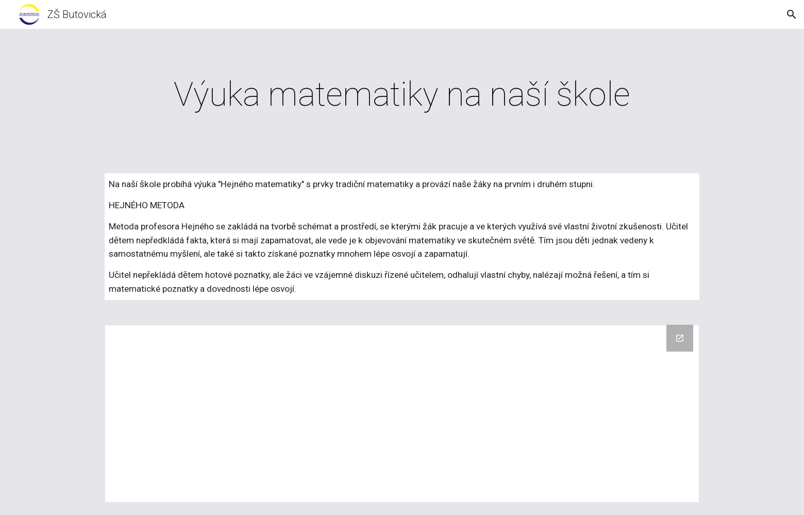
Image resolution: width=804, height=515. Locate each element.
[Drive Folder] (402, 414)
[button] (791, 14)
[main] (402, 95)
